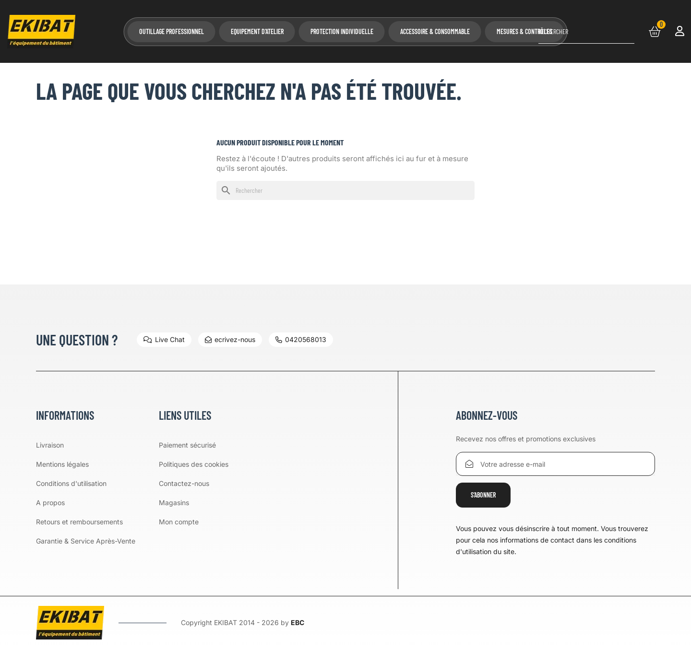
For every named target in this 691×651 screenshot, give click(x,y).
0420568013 (300, 339)
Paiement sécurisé (187, 445)
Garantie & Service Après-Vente (85, 541)
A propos (50, 502)
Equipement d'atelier (257, 31)
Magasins (174, 502)
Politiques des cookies (193, 464)
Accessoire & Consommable (435, 31)
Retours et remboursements (79, 522)
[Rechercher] (586, 32)
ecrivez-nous (230, 339)
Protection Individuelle (341, 31)
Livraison (50, 445)
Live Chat (164, 339)
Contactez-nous (184, 483)
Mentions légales (62, 464)
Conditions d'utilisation (71, 483)
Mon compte (179, 522)
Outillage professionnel (171, 31)
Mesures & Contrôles (524, 31)
